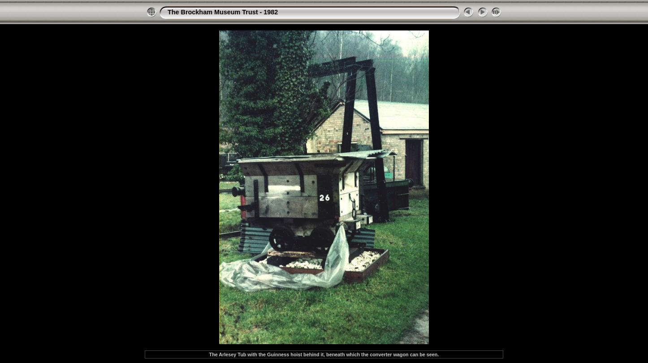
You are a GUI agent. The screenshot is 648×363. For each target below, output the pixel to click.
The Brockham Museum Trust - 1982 (223, 12)
